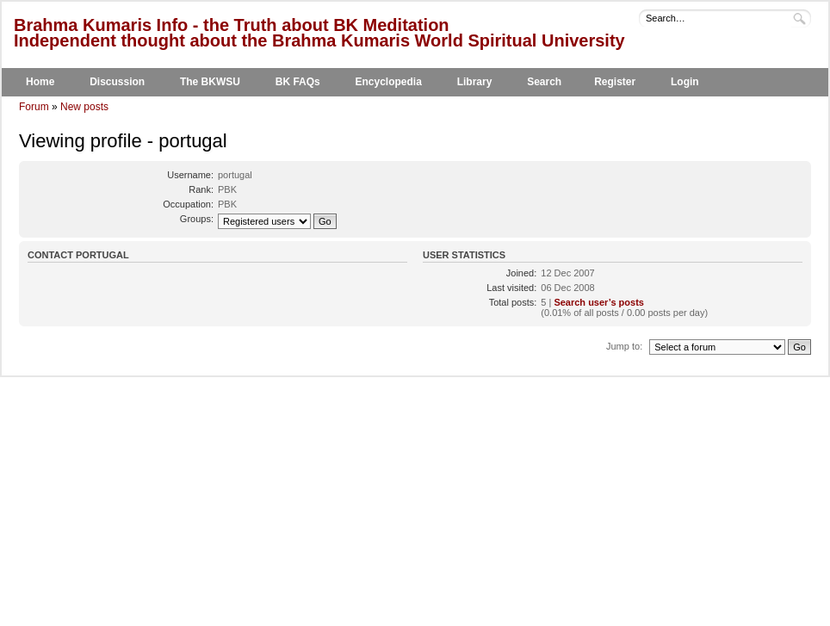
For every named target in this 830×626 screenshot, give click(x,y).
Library (474, 82)
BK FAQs (298, 82)
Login (685, 82)
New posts (84, 107)
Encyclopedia (389, 82)
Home (40, 82)
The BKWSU (210, 82)
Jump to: (624, 346)
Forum (34, 107)
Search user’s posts (599, 302)
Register (614, 82)
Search (544, 82)
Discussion (117, 82)
